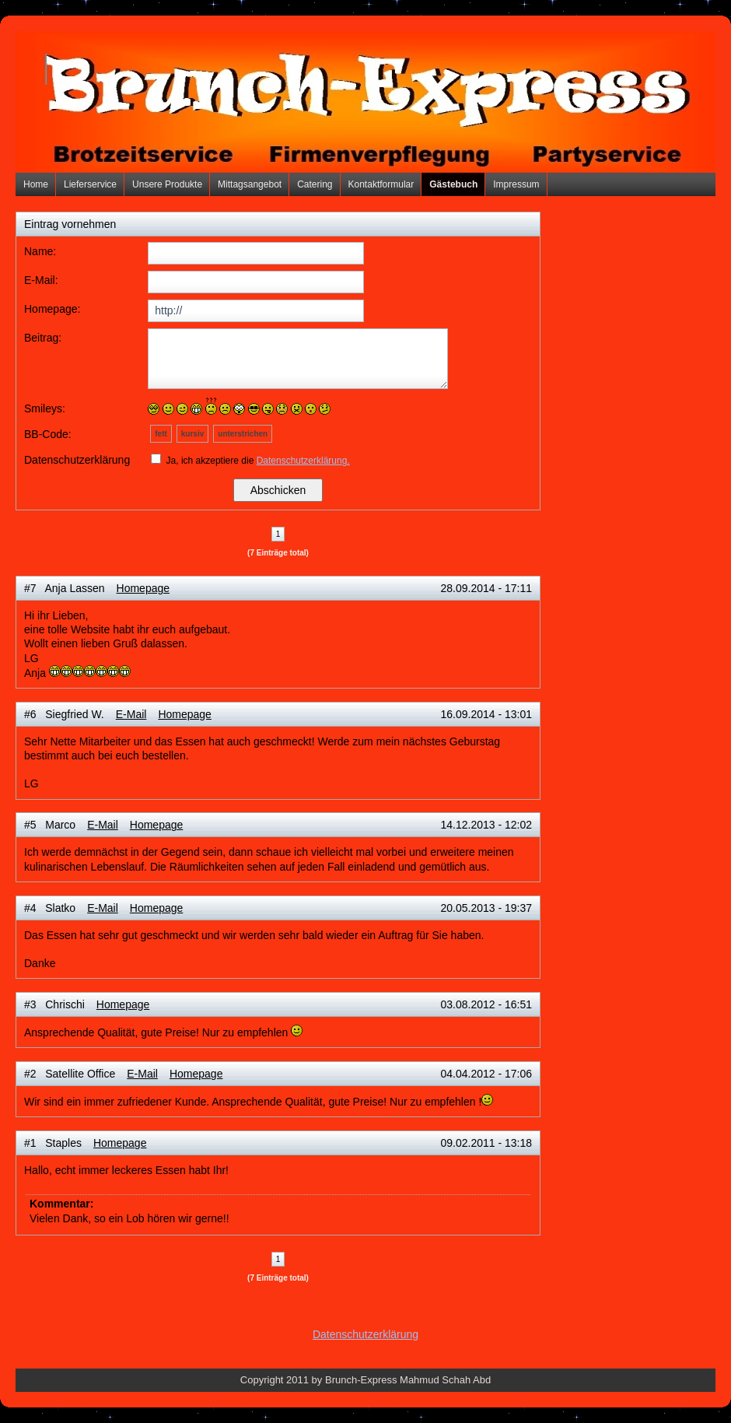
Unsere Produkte (167, 184)
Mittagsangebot (250, 184)
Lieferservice (90, 184)
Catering (314, 184)
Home (35, 184)
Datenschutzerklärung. (303, 460)
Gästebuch (453, 184)
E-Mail (131, 714)
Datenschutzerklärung (365, 1334)
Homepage (143, 588)
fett (161, 433)
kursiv (192, 433)
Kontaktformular (381, 184)
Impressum (516, 184)
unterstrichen (243, 433)
